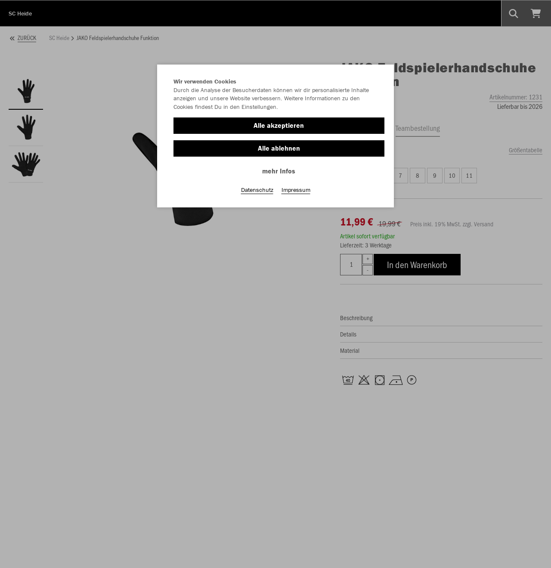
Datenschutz (257, 190)
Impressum (296, 190)
